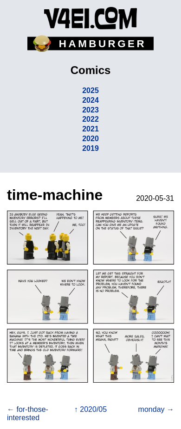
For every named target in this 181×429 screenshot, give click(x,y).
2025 (90, 90)
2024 (90, 100)
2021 (90, 129)
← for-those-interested (27, 413)
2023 (90, 110)
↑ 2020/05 (90, 409)
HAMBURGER (102, 44)
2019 (90, 148)
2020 (90, 139)
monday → (156, 409)
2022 (90, 119)
